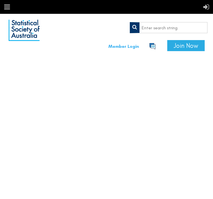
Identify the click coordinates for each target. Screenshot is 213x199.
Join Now (186, 45)
